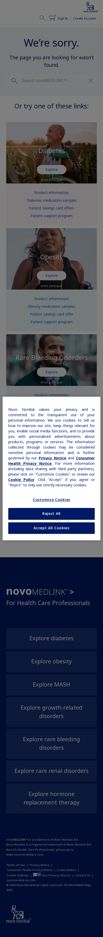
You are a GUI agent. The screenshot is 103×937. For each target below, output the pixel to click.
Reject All (51, 513)
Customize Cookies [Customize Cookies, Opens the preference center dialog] (51, 499)
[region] (51, 469)
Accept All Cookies (51, 528)
